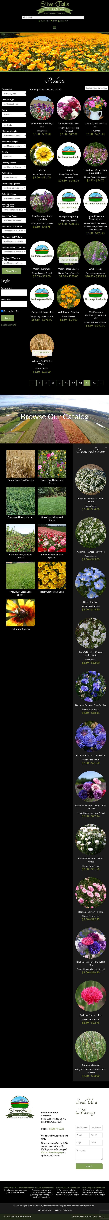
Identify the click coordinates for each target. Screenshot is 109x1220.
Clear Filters (12, 271)
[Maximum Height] (14, 146)
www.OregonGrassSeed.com (93, 1188)
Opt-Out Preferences (63, 1210)
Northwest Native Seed (52, 591)
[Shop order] (96, 88)
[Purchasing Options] (14, 188)
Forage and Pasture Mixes (20, 517)
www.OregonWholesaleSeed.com (17, 1188)
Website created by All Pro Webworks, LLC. (88, 1216)
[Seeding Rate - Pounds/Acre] (14, 210)
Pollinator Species (21, 628)
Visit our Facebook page (52, 1152)
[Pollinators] (14, 177)
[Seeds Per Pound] (14, 220)
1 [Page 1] (39, 382)
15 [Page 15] (94, 382)
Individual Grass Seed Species (21, 593)
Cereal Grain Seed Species (21, 480)
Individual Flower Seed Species (51, 556)
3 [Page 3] (53, 382)
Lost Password (8, 324)
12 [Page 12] (73, 382)
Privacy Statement (45, 1210)
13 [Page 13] (80, 382)
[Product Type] (14, 104)
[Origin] (14, 156)
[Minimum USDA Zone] (14, 231)
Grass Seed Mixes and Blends (52, 519)
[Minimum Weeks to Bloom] (14, 252)
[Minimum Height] (14, 135)
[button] (54, 28)
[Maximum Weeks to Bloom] (14, 263)
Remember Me (9, 311)
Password (6, 299)
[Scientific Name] (14, 198)
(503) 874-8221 (56, 1128)
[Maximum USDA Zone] (14, 241)
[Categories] (14, 93)
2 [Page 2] (46, 382)
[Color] (14, 114)
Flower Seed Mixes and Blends (51, 481)
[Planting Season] (14, 167)
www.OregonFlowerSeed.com (68, 1188)
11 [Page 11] (66, 382)
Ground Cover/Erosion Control (20, 556)
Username (6, 288)
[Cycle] (14, 125)
